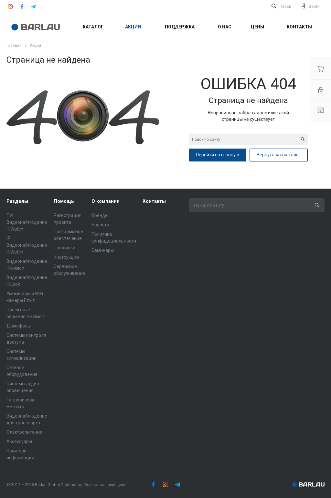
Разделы (17, 201)
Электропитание (24, 432)
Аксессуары (19, 441)
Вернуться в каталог (279, 154)
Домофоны (18, 325)
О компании (105, 201)
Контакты (154, 201)
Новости (100, 224)
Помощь (64, 201)
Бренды (99, 215)
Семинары (102, 250)
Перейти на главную (217, 154)
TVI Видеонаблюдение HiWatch (26, 222)
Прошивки (64, 247)
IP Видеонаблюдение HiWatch (26, 245)
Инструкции (66, 257)
